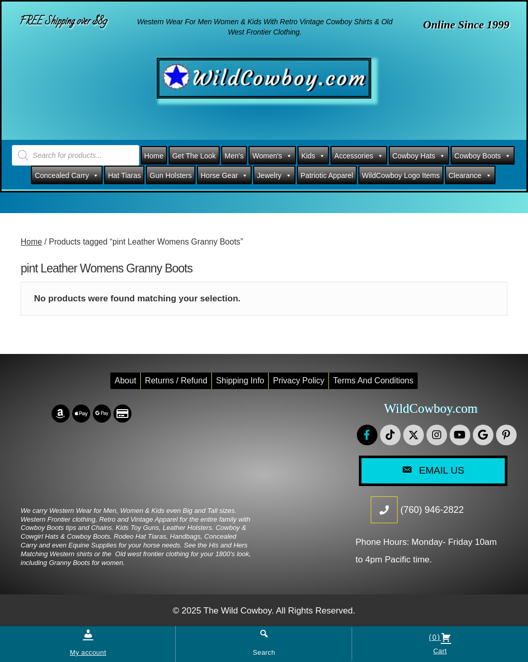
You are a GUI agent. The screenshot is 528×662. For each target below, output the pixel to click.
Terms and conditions (373, 380)
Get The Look (194, 156)
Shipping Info (240, 380)
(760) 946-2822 (432, 510)
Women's (272, 156)
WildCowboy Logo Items (401, 175)
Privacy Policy (298, 380)
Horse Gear (224, 175)
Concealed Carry (67, 175)
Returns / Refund (176, 380)
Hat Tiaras (124, 175)
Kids (313, 156)
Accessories (358, 156)
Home (153, 156)
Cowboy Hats (419, 156)
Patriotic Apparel (327, 175)
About (125, 380)
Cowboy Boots (482, 156)
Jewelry (274, 175)
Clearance (470, 175)
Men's (234, 156)
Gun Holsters (171, 175)
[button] (367, 435)
